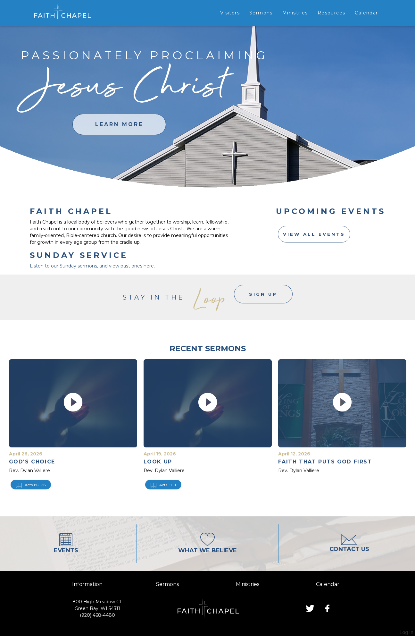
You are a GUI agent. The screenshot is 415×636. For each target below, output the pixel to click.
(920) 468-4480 (97, 615)
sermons (167, 584)
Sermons (261, 13)
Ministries (295, 13)
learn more (119, 124)
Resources (331, 13)
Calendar (366, 13)
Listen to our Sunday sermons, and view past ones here (92, 266)
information (87, 584)
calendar (327, 584)
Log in (406, 632)
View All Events (314, 235)
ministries (247, 584)
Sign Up (263, 297)
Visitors (230, 13)
